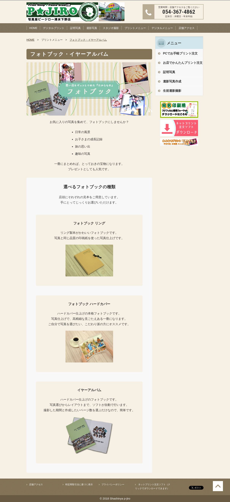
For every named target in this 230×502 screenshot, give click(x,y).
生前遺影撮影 (172, 90)
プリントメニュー (135, 28)
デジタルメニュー (162, 28)
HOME (33, 28)
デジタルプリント (53, 28)
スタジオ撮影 (111, 28)
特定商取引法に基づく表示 (79, 484)
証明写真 (75, 28)
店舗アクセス (187, 28)
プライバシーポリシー (112, 484)
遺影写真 (91, 28)
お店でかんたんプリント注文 (183, 62)
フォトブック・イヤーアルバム (88, 39)
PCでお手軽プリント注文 (180, 53)
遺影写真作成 (172, 81)
